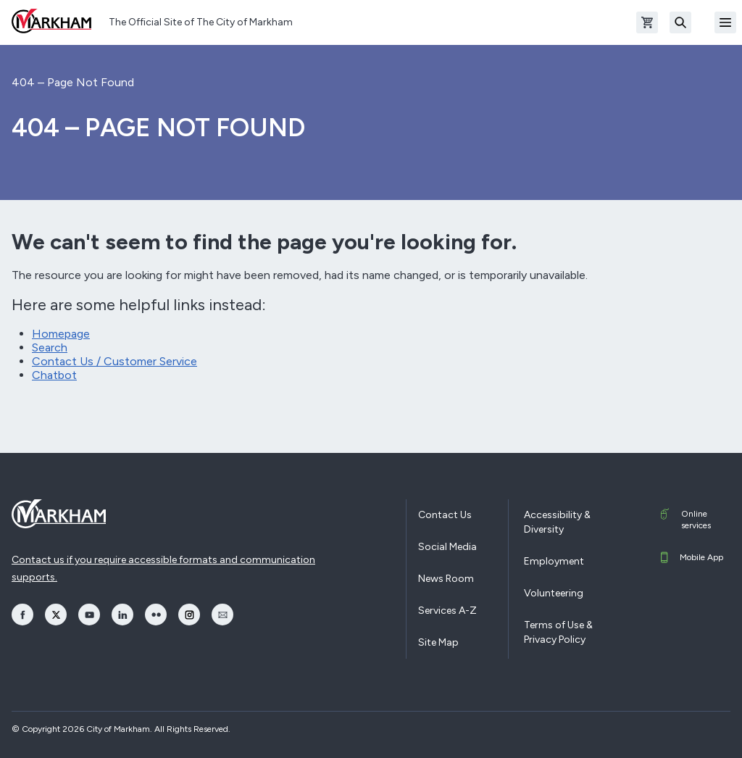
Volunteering (553, 593)
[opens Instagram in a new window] (189, 614)
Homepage (61, 334)
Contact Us (445, 515)
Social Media (447, 547)
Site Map (438, 642)
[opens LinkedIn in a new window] (122, 614)
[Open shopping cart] (647, 22)
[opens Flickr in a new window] (156, 614)
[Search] (680, 22)
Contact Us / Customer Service (114, 361)
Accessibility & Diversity (557, 522)
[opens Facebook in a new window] (22, 614)
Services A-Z (447, 610)
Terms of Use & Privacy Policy (558, 632)
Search (49, 347)
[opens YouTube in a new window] (89, 614)
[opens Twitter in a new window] (56, 614)
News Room (446, 578)
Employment (554, 561)
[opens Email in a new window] (222, 614)
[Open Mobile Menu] (725, 22)
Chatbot (54, 375)
